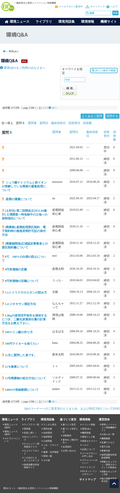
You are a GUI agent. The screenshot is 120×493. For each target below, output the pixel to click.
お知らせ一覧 (108, 434)
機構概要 (105, 438)
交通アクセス (108, 442)
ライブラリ (44, 21)
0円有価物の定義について (22, 280)
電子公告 (105, 446)
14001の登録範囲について (22, 389)
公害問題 (47, 441)
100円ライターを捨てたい (22, 343)
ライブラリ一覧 (31, 424)
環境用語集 (66, 21)
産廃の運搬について (18, 199)
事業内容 (105, 450)
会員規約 (67, 446)
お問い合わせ (69, 450)
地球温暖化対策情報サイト (31, 466)
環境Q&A (86, 429)
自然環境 (47, 433)
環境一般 (47, 456)
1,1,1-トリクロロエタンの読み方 (26, 292)
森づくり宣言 (69, 424)
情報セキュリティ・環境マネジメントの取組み (109, 464)
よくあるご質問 (92, 116)
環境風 (27, 429)
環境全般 (47, 429)
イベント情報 (88, 424)
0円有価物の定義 (16, 269)
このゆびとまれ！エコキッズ (31, 459)
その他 (46, 460)
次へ (53, 107)
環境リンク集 (88, 437)
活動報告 (67, 435)
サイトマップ (97, 6)
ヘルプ (114, 6)
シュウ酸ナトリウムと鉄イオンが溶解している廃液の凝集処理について (24, 186)
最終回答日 (58, 123)
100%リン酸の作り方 (19, 332)
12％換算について (16, 366)
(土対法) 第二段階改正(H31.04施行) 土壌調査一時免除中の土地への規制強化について (24, 214)
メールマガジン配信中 (71, 6)
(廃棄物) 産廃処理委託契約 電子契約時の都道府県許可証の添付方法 (24, 231)
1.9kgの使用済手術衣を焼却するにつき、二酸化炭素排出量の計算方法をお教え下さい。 (24, 319)
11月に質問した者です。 (21, 355)
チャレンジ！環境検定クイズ (31, 445)
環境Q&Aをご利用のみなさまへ (22, 67)
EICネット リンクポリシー (89, 472)
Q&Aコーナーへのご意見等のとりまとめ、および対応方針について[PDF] (72, 408)
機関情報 (86, 433)
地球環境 (47, 437)
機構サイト (108, 21)
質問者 (32, 123)
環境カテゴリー (89, 441)
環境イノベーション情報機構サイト (109, 427)
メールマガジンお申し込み (89, 454)
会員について (88, 449)
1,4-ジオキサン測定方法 (20, 303)
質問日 (44, 123)
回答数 (87, 123)
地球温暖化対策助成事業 (109, 456)
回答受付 (74, 123)
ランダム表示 (49, 424)
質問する (112, 116)
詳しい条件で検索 (104, 70)
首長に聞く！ (30, 433)
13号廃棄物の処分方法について (25, 378)
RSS (24, 61)
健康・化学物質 (51, 452)
